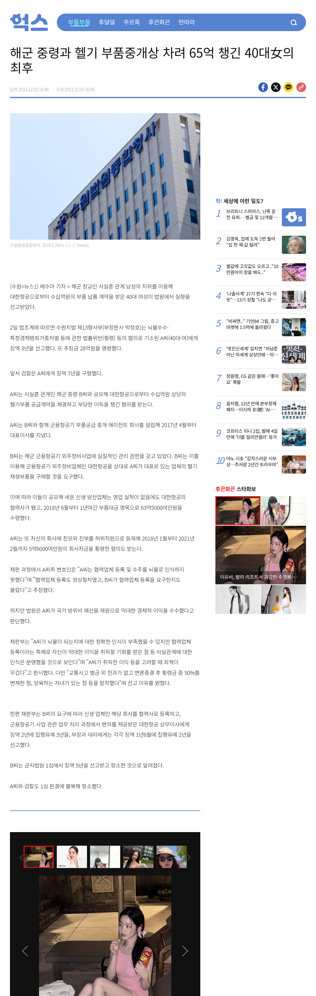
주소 (301, 87)
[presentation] (18, 856)
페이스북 (263, 87)
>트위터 (276, 87)
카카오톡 (288, 87)
